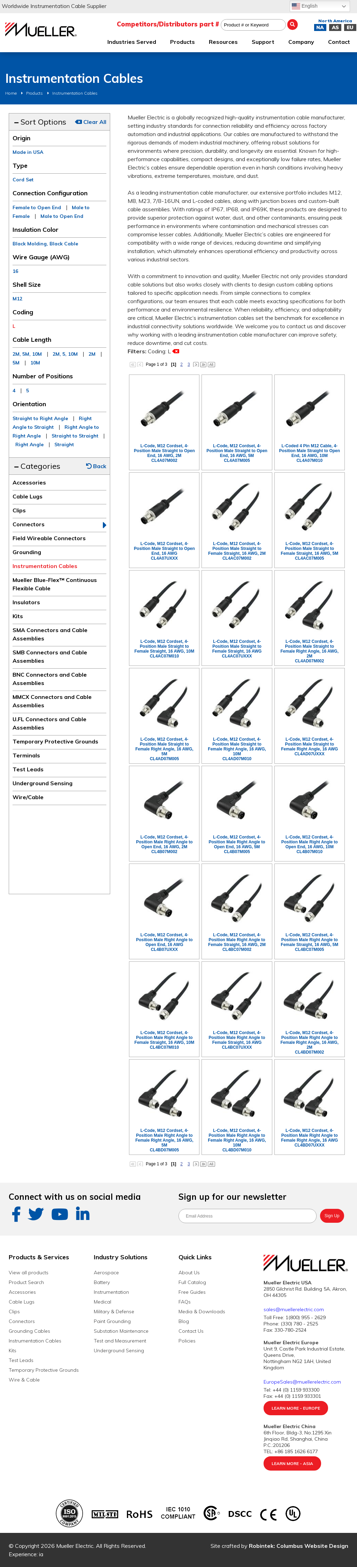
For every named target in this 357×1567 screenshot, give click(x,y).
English (305, 6)
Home (11, 93)
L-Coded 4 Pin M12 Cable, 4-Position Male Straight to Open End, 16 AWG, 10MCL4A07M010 (309, 453)
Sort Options (40, 122)
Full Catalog (192, 1282)
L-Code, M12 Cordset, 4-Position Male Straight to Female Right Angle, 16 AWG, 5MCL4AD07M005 (164, 749)
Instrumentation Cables (75, 93)
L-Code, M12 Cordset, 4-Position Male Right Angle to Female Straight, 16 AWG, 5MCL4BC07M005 (309, 942)
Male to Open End (61, 216)
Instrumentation (111, 1292)
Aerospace (106, 1272)
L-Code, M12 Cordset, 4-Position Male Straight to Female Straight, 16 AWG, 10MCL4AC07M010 (165, 649)
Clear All (90, 121)
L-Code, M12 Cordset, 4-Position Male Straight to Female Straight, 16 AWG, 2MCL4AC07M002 (237, 551)
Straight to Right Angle (40, 418)
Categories (37, 466)
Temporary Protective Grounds (55, 741)
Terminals (26, 755)
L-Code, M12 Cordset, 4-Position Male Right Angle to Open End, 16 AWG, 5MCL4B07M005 (236, 844)
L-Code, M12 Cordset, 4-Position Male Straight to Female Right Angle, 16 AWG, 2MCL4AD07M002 (310, 651)
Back (96, 466)
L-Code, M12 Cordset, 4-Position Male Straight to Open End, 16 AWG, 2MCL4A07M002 (164, 453)
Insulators (26, 602)
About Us (189, 1272)
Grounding (27, 552)
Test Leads (28, 769)
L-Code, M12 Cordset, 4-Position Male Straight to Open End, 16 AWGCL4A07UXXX (164, 551)
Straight (64, 444)
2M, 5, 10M (65, 354)
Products (34, 93)
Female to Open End (37, 207)
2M (92, 354)
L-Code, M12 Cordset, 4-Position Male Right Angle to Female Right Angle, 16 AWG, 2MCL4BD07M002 (310, 1042)
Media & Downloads (201, 1311)
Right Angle (29, 444)
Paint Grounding (112, 1321)
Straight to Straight (75, 436)
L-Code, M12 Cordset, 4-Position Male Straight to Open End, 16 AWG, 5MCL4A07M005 (236, 453)
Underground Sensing (43, 783)
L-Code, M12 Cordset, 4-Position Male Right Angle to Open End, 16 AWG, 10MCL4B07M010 (309, 844)
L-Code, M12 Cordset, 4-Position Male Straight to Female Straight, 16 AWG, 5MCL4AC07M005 (309, 551)
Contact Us (191, 1331)
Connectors (29, 524)
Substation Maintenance (121, 1331)
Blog (183, 1321)
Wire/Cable (28, 797)
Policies (187, 1341)
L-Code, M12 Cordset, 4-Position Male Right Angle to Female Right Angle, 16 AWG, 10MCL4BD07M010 (237, 1140)
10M (35, 363)
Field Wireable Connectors (49, 538)
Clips (19, 510)
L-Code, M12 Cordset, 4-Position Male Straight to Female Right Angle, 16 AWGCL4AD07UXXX (309, 746)
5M (16, 363)
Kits (18, 616)
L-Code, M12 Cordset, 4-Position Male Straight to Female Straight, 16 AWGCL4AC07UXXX (237, 649)
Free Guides (192, 1292)
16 (15, 271)
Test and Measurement (120, 1341)
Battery (102, 1282)
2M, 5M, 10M (27, 354)
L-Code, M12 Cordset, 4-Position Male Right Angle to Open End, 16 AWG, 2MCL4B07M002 (164, 844)
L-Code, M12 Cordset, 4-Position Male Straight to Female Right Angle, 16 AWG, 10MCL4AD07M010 (237, 749)
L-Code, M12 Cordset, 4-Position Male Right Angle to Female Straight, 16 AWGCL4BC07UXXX (236, 1040)
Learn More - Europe (296, 1408)
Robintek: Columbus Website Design (298, 1545)
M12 (17, 299)
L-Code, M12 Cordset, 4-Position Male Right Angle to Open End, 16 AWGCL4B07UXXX (164, 942)
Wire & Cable (24, 1380)
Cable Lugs (28, 496)
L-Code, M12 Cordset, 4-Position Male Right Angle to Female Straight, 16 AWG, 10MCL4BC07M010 (165, 1040)
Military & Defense (114, 1311)
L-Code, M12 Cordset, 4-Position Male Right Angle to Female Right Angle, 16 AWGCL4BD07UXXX (309, 1138)
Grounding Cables (29, 1331)
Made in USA (28, 152)
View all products (28, 1272)
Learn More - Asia (292, 1463)
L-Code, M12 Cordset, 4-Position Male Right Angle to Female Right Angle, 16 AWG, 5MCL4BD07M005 (164, 1140)
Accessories (29, 482)
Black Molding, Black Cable (45, 244)
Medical (102, 1302)
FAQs (184, 1302)
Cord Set (23, 179)
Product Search (26, 1282)
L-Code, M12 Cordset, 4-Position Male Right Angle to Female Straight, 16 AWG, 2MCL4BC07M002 (237, 942)
